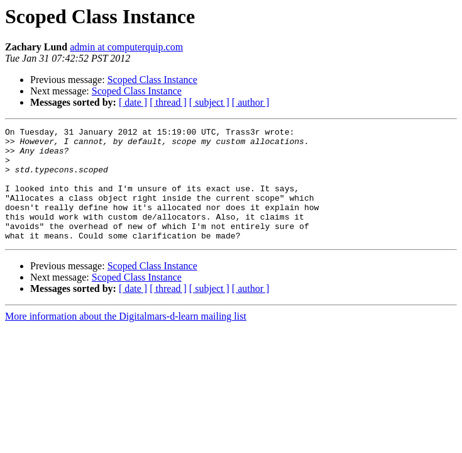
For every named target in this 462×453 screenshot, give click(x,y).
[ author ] (251, 102)
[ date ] (133, 102)
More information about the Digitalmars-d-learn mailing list (125, 338)
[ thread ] (168, 102)
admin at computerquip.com (126, 47)
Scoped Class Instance (152, 79)
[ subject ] (209, 102)
